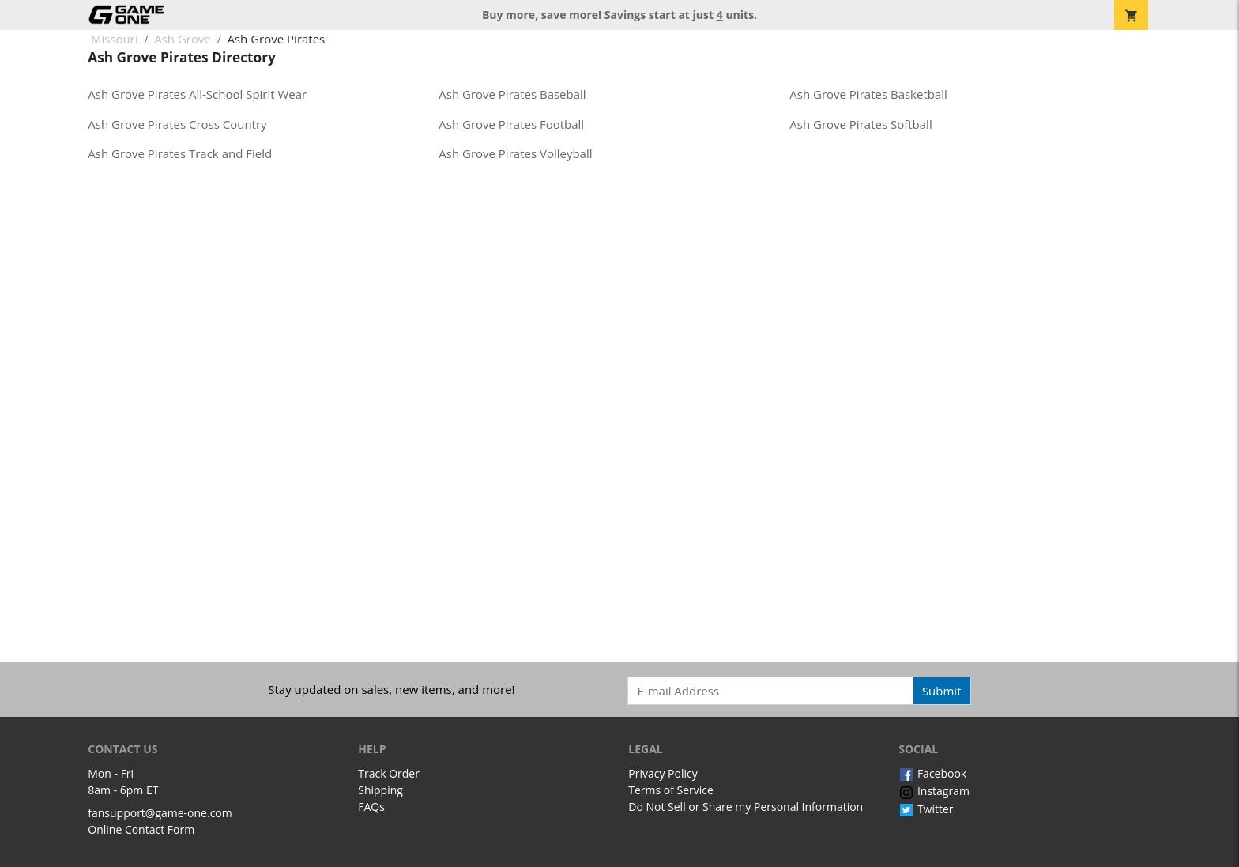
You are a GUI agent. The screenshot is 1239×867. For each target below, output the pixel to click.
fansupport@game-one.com (160, 812)
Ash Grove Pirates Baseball (512, 94)
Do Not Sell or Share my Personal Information (745, 806)
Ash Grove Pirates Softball (860, 124)
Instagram (934, 790)
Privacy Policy (662, 773)
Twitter (925, 808)
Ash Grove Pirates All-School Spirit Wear (197, 94)
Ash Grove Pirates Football (511, 124)
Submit (942, 691)
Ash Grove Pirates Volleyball (515, 153)
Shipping (380, 789)
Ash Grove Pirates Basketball (868, 94)
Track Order (389, 773)
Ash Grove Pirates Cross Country (177, 124)
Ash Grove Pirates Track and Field (180, 153)
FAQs (371, 806)
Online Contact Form (141, 829)
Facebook (932, 773)
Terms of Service (671, 789)
